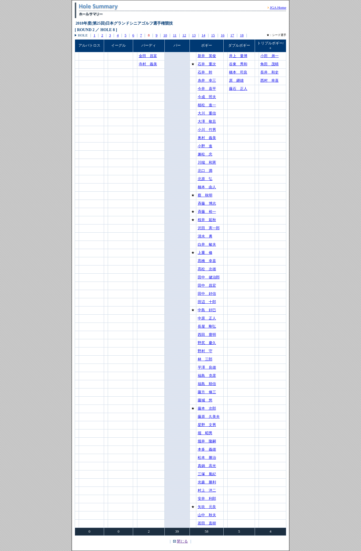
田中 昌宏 (207, 285)
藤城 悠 (205, 400)
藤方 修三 (207, 392)
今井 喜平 (207, 89)
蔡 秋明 (205, 195)
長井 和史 (269, 72)
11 (175, 35)
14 (203, 35)
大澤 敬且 (207, 121)
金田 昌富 (148, 56)
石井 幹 (205, 72)
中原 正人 (207, 318)
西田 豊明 (207, 334)
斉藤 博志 (207, 203)
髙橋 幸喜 (207, 261)
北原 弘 (205, 179)
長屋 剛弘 (207, 326)
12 (184, 35)
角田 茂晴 (269, 64)
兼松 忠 (205, 154)
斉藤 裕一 (207, 211)
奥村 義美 (207, 138)
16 (222, 35)
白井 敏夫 (207, 244)
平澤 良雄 (207, 367)
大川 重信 (207, 113)
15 (213, 35)
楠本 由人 (207, 187)
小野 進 (205, 146)
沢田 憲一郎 (209, 228)
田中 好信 (207, 293)
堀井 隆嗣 (207, 441)
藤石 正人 (238, 89)
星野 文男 (207, 425)
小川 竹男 (207, 130)
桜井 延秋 (207, 220)
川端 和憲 (207, 162)
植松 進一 (207, 105)
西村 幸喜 (269, 80)
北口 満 (205, 170)
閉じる (182, 541)
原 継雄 (236, 80)
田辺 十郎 (207, 302)
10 (165, 35)
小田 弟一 (269, 56)
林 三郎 (205, 359)
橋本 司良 (238, 72)
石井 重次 (207, 64)
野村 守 (205, 351)
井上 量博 (238, 56)
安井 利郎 (207, 498)
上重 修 (205, 252)
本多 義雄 (207, 449)
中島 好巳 (207, 310)
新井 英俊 (207, 56)
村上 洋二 (207, 490)
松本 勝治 (207, 457)
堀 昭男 (205, 433)
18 (242, 35)
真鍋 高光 (207, 466)
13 (194, 35)
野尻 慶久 (207, 343)
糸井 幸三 (207, 80)
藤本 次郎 (207, 408)
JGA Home (278, 7)
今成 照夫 (207, 97)
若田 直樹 (207, 523)
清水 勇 (205, 236)
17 (232, 35)
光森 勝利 (207, 482)
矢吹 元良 (207, 507)
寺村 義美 (148, 64)
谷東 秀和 (238, 64)
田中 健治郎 (209, 277)
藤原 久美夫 (209, 416)
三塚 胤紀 (207, 474)
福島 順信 (207, 384)
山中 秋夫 (207, 515)
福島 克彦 (207, 375)
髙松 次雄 (207, 269)
